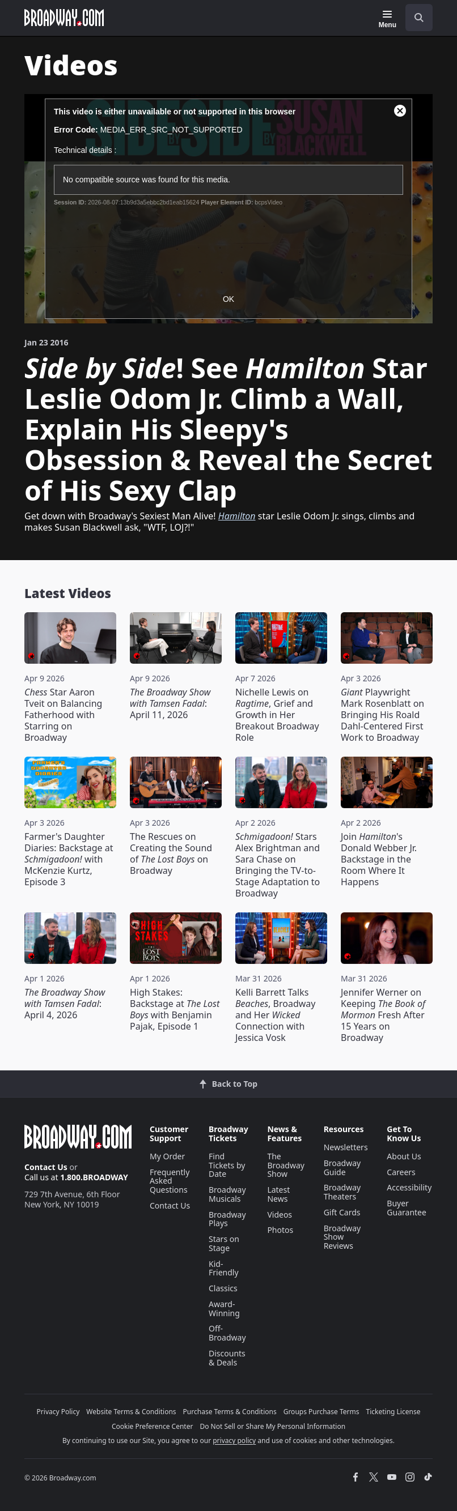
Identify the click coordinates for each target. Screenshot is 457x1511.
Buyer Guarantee (406, 1208)
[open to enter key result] (419, 17)
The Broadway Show (285, 1165)
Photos (280, 1229)
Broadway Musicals (227, 1194)
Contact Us (45, 1167)
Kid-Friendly (224, 1268)
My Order (167, 1156)
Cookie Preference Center (152, 1426)
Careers (401, 1172)
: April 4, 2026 (64, 1003)
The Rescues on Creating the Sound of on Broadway (171, 853)
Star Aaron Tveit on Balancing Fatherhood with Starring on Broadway (63, 715)
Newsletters (346, 1147)
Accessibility (409, 1187)
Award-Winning (224, 1308)
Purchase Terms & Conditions (230, 1411)
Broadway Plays (227, 1219)
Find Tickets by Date (227, 1165)
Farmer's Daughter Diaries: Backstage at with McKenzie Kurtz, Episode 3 (68, 859)
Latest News (278, 1194)
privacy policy (234, 1440)
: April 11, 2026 (170, 703)
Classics (223, 1288)
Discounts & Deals (227, 1358)
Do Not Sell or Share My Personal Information (272, 1426)
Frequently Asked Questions (169, 1181)
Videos (279, 1214)
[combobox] (414, 17)
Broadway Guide (342, 1167)
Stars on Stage (224, 1243)
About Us (404, 1156)
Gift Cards (342, 1212)
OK (228, 299)
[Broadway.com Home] (64, 17)
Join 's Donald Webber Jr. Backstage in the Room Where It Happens (379, 859)
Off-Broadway (227, 1333)
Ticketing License (393, 1411)
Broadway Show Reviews (342, 1237)
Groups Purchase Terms (321, 1411)
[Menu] (387, 19)
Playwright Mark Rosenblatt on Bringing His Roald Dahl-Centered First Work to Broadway (382, 715)
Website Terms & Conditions (131, 1411)
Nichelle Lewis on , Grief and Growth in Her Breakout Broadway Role (277, 715)
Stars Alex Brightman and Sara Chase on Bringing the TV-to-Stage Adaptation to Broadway (277, 864)
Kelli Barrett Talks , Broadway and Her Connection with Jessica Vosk (275, 1015)
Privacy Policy (58, 1411)
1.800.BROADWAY (94, 1177)
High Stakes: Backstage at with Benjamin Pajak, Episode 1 (174, 1009)
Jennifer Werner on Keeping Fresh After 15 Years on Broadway (383, 1015)
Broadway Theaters (342, 1192)
